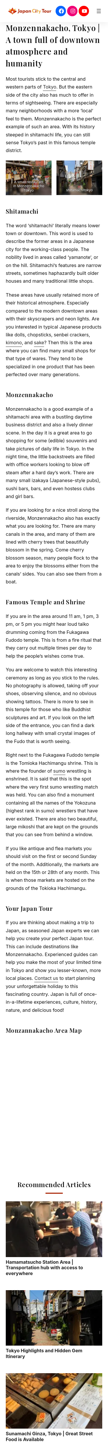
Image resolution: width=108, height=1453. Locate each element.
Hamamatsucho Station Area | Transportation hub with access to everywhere (54, 1238)
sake (39, 342)
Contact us (46, 978)
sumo (59, 771)
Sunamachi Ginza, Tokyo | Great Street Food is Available (54, 1407)
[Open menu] (98, 11)
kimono (14, 342)
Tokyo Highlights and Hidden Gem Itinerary (54, 1324)
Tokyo (49, 87)
